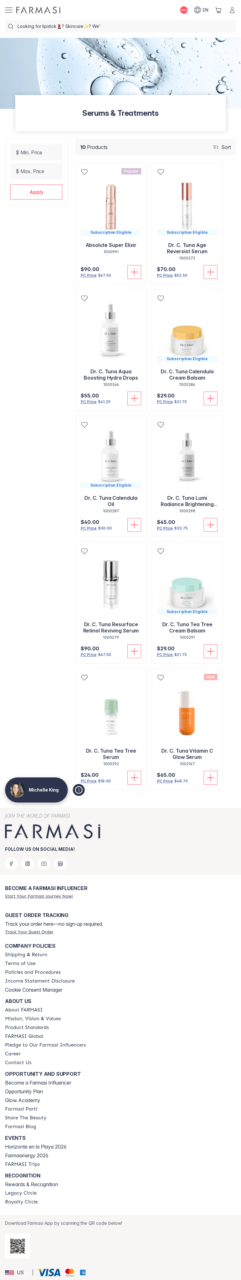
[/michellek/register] (39, 896)
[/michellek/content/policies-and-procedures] (33, 972)
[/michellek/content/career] (13, 1054)
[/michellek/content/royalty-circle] (21, 1202)
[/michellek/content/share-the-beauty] (25, 1118)
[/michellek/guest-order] (29, 931)
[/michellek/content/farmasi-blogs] (20, 1126)
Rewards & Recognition (31, 1184)
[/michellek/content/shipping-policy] (26, 955)
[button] (36, 192)
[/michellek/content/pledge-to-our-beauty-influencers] (45, 1045)
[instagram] (27, 863)
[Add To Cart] (134, 272)
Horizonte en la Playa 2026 (36, 1147)
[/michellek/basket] (218, 10)
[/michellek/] (38, 10)
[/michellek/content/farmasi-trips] (22, 1164)
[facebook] (11, 863)
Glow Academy (22, 1100)
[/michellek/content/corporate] (24, 1036)
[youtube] (44, 863)
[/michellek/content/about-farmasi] (24, 1010)
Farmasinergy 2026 (26, 1155)
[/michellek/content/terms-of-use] (20, 963)
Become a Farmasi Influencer (38, 1083)
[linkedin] (60, 863)
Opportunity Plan (24, 1091)
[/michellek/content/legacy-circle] (21, 1193)
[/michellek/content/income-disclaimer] (40, 981)
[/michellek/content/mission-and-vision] (33, 1019)
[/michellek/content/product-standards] (27, 1027)
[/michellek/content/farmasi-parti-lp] (21, 1109)
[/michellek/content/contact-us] (18, 1062)
